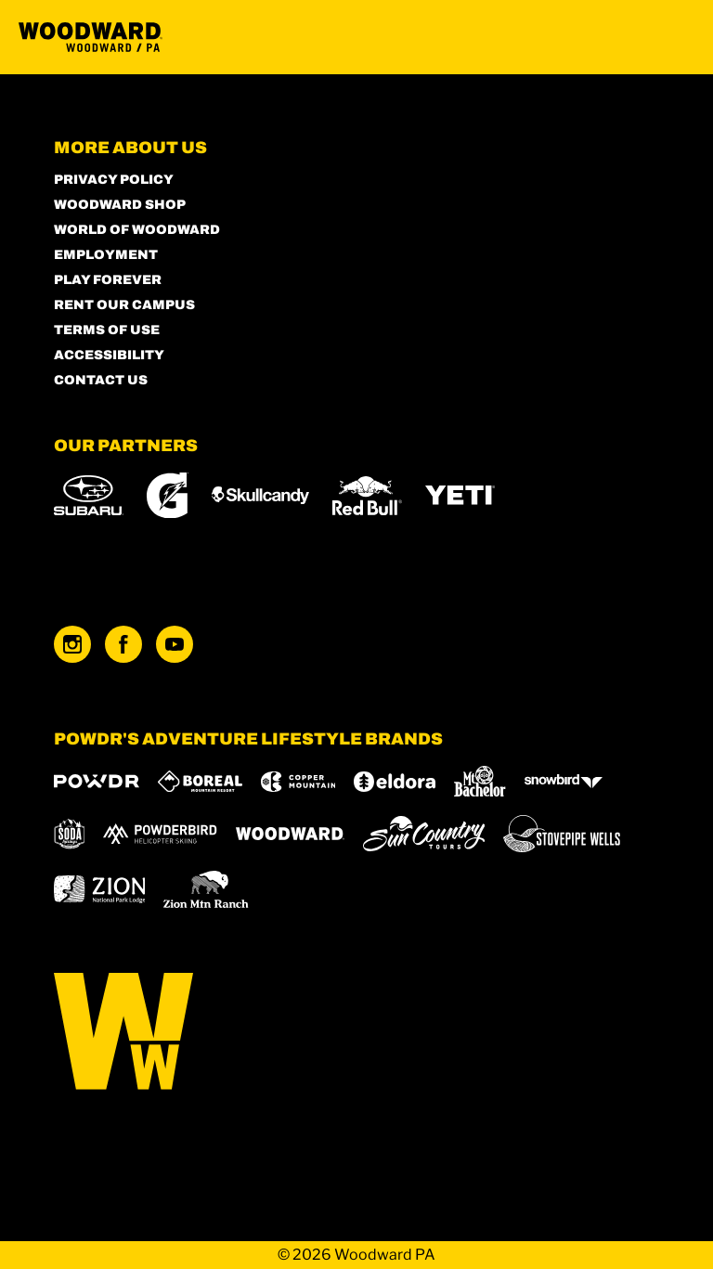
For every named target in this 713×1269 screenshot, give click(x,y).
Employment (106, 255)
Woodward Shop (120, 205)
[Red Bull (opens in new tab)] (367, 495)
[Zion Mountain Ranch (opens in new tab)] (205, 889)
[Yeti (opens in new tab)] (460, 495)
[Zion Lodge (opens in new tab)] (100, 889)
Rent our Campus (124, 305)
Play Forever (108, 280)
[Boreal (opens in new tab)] (200, 781)
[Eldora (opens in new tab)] (394, 781)
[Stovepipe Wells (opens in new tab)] (561, 833)
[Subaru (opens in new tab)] (88, 495)
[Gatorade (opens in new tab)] (167, 495)
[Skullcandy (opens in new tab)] (260, 495)
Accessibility (109, 355)
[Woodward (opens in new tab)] (290, 833)
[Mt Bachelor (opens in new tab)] (479, 781)
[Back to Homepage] (357, 1033)
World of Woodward (137, 230)
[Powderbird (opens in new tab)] (159, 833)
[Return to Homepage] (90, 37)
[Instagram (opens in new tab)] (72, 644)
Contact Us (101, 380)
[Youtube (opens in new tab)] (174, 644)
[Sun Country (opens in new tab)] (424, 833)
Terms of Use (107, 330)
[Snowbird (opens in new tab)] (564, 781)
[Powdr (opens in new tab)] (96, 781)
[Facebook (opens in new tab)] (123, 644)
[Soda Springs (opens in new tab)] (69, 834)
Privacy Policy (114, 180)
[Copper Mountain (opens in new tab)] (298, 781)
